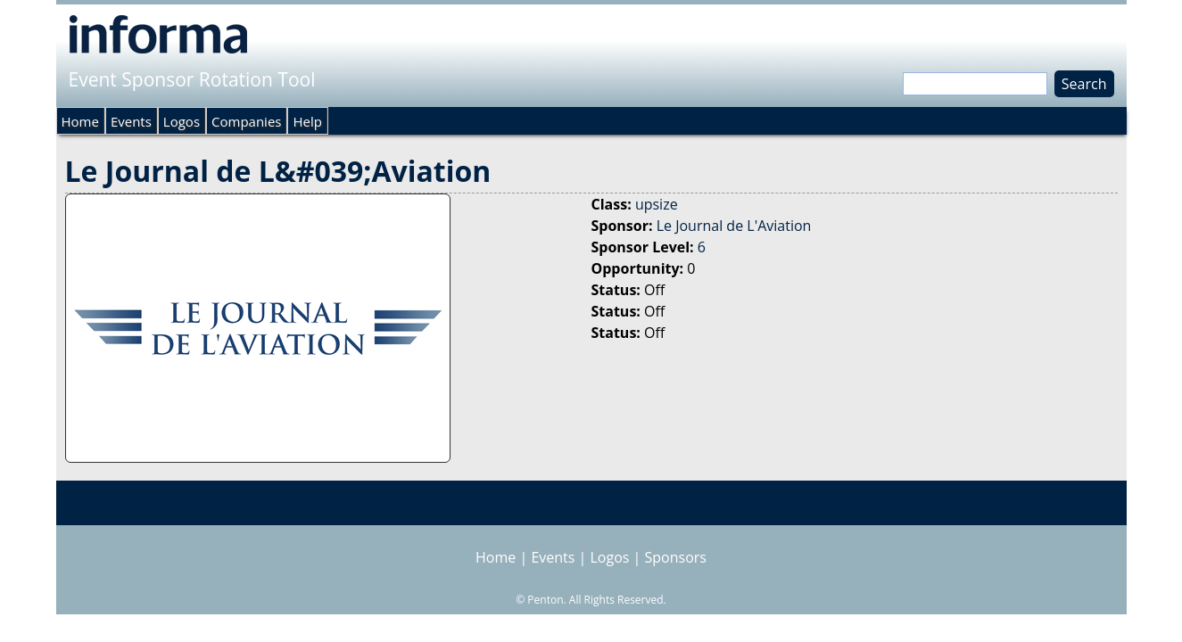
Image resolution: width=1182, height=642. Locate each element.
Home (80, 121)
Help (307, 121)
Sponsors (676, 557)
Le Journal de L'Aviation (734, 225)
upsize (656, 204)
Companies (246, 121)
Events (131, 121)
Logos (181, 121)
